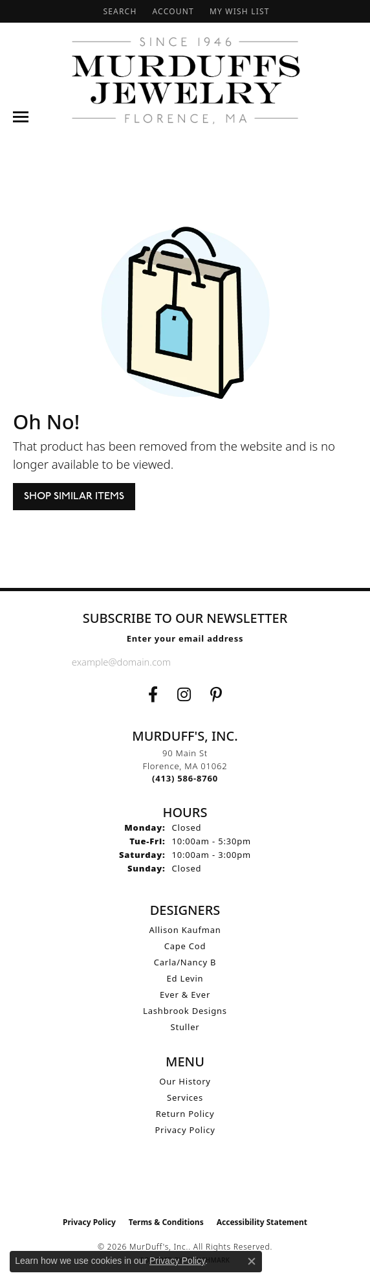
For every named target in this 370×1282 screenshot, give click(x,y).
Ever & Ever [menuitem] (185, 994)
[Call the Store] (185, 778)
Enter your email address (185, 638)
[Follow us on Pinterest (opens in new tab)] (216, 695)
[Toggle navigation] (20, 116)
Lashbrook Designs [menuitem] (185, 1011)
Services (185, 1097)
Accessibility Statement (262, 1222)
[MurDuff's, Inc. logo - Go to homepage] (185, 80)
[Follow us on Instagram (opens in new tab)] (184, 695)
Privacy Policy (185, 1130)
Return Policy (185, 1113)
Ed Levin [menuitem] (185, 978)
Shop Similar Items (74, 496)
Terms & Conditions (166, 1222)
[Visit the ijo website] (185, 1183)
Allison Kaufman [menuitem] (185, 930)
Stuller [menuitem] (185, 1027)
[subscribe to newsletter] (288, 661)
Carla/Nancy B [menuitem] (185, 962)
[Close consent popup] (252, 1261)
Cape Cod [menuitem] (185, 946)
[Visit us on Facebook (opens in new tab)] (153, 695)
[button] (118, 11)
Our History (185, 1081)
